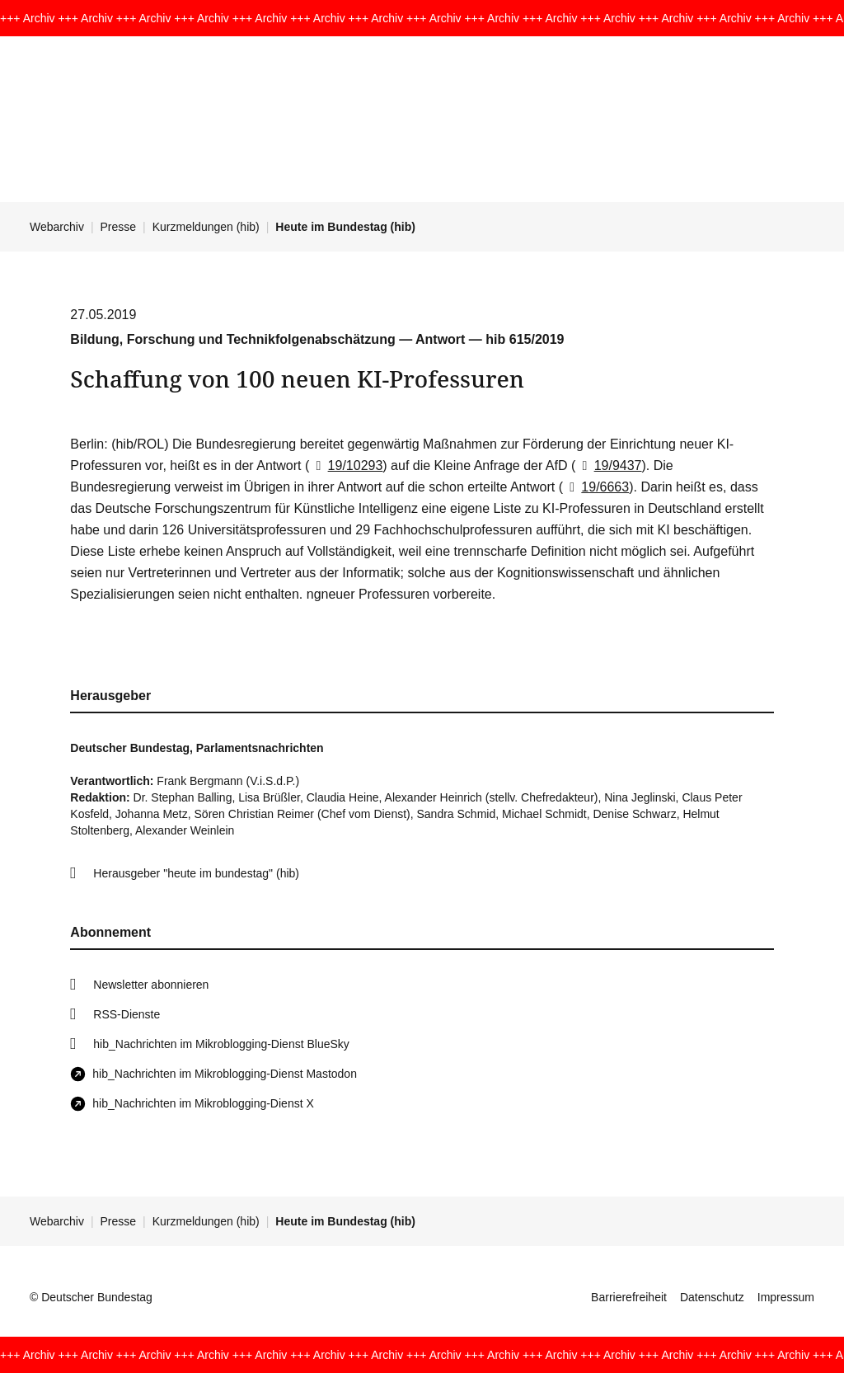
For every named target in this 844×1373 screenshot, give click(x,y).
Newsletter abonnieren (151, 984)
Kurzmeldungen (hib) (206, 226)
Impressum (785, 1297)
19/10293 (345, 465)
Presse (119, 226)
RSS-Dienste (126, 1014)
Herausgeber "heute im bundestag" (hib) (196, 873)
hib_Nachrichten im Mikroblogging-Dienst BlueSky (221, 1044)
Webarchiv (57, 226)
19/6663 (596, 487)
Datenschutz (712, 1297)
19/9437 (608, 465)
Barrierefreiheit (629, 1297)
